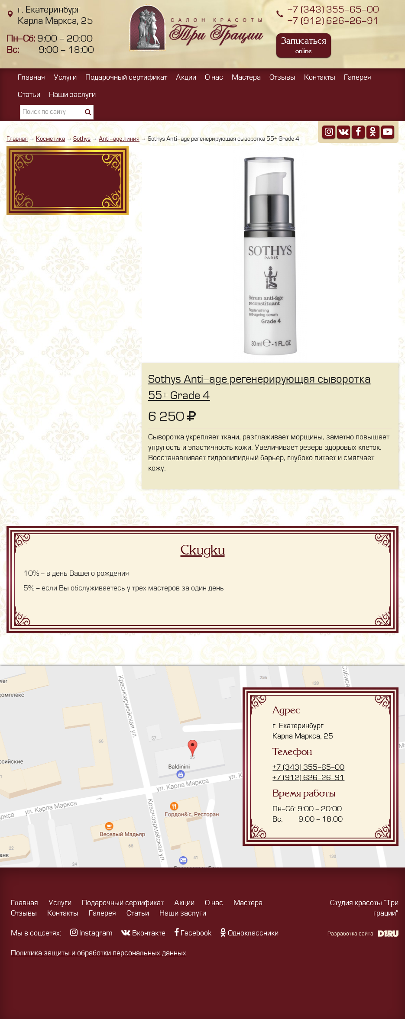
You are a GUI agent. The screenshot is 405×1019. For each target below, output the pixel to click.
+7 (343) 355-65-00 (333, 10)
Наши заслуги (72, 95)
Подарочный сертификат (126, 77)
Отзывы (282, 77)
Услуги (65, 77)
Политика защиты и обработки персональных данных (98, 953)
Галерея (357, 77)
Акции (186, 77)
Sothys (82, 138)
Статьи (29, 95)
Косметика (50, 138)
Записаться (303, 45)
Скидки (203, 550)
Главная (31, 77)
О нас (214, 77)
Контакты (319, 77)
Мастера (246, 77)
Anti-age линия (119, 138)
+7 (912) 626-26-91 (333, 21)
